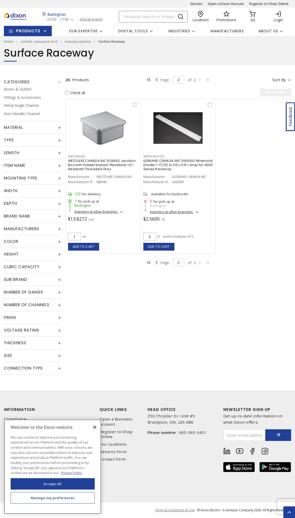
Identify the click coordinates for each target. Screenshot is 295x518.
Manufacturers (227, 31)
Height (11, 254)
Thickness (15, 343)
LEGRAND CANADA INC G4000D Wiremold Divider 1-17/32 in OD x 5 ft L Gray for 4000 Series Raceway (178, 165)
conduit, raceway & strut (38, 41)
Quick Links (113, 409)
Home (8, 41)
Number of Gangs (23, 292)
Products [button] (28, 31)
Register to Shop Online (269, 3)
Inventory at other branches (96, 211)
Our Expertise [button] (83, 31)
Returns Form (113, 451)
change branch (91, 19)
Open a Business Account (116, 421)
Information (19, 409)
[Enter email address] (244, 435)
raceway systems (78, 41)
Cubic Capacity (22, 266)
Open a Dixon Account (226, 3)
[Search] (153, 16)
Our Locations (113, 444)
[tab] (32, 82)
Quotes (196, 3)
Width (11, 190)
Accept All (52, 484)
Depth (10, 203)
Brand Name (17, 216)
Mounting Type (20, 178)
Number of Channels (26, 304)
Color (11, 241)
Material (13, 127)
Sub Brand (15, 279)
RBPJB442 (76, 156)
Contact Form (113, 459)
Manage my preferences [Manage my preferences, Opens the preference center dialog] (53, 498)
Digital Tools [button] (133, 31)
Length (11, 152)
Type (9, 140)
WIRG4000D (154, 156)
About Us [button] (268, 31)
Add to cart (84, 246)
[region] (52, 466)
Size (8, 355)
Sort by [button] (279, 79)
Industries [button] (179, 31)
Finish (10, 317)
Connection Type (23, 368)
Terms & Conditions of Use (175, 510)
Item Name (14, 165)
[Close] (94, 427)
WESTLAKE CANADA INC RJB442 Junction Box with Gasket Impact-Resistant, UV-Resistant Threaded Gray (102, 165)
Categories (17, 82)
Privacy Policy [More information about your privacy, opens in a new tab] (71, 472)
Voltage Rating (21, 330)
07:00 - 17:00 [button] (58, 19)
